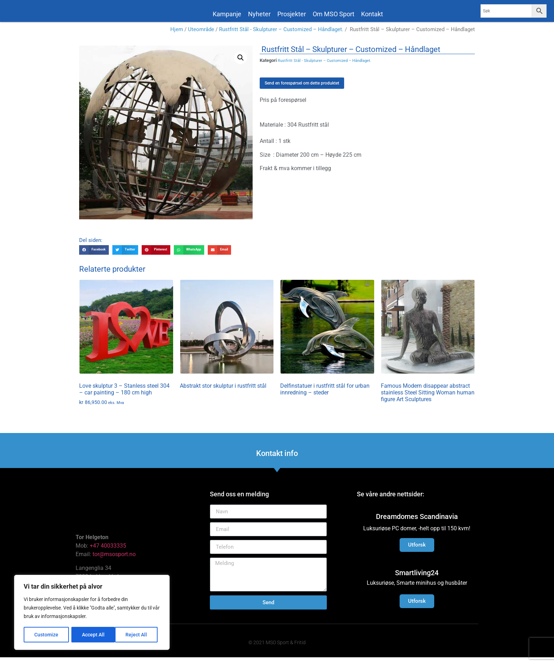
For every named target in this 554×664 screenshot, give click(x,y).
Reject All (93, 634)
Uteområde (201, 36)
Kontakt (372, 14)
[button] (240, 64)
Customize (46, 634)
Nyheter (259, 14)
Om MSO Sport (333, 14)
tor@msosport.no (115, 561)
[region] (92, 613)
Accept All (138, 634)
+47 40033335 (108, 552)
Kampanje (227, 14)
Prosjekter (291, 14)
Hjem (176, 36)
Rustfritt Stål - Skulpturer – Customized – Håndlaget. (281, 36)
